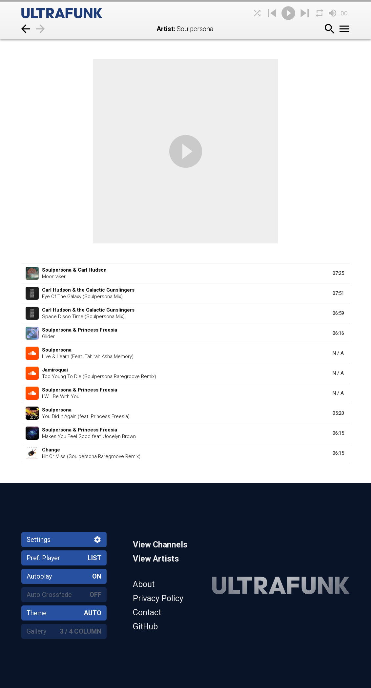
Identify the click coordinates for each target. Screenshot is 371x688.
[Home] (70, 13)
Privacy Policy (158, 598)
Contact (147, 612)
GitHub (145, 626)
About (144, 584)
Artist (165, 29)
